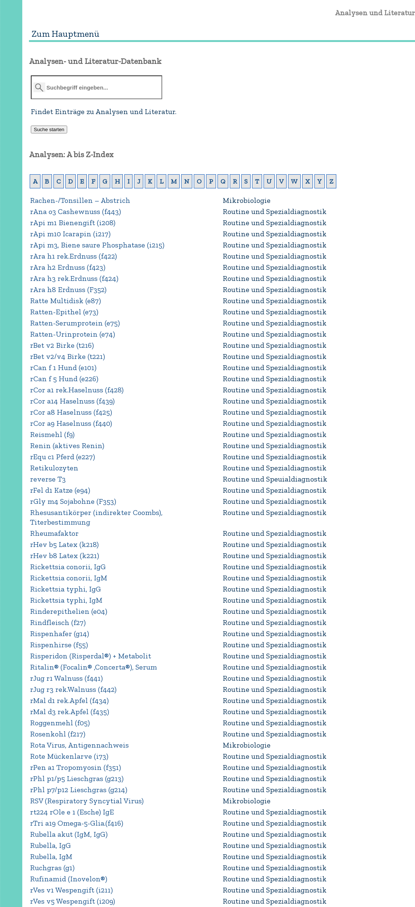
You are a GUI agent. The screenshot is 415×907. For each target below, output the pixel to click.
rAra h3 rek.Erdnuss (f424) (74, 278)
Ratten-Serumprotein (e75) (75, 322)
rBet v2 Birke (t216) (62, 345)
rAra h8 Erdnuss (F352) (68, 289)
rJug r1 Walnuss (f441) (66, 678)
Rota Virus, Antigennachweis (79, 745)
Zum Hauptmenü (65, 33)
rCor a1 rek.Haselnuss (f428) (77, 389)
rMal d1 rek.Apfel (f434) (69, 700)
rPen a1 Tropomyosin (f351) (75, 767)
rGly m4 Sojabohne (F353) (73, 501)
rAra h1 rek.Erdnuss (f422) (73, 256)
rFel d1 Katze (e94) (60, 490)
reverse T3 (48, 478)
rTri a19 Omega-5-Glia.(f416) (76, 823)
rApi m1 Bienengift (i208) (72, 222)
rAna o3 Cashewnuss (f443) (75, 211)
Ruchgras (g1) (52, 867)
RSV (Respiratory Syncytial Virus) (87, 800)
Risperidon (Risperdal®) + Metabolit (90, 655)
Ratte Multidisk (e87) (65, 300)
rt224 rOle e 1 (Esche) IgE (72, 811)
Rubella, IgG (50, 845)
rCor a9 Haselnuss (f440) (71, 423)
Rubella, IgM (51, 856)
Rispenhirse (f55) (59, 644)
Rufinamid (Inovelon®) (68, 878)
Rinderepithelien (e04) (68, 611)
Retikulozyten (54, 467)
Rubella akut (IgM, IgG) (69, 834)
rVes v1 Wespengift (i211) (71, 889)
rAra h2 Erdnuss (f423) (67, 267)
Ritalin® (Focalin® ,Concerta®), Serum (93, 667)
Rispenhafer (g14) (59, 633)
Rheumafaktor (54, 533)
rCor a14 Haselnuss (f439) (72, 400)
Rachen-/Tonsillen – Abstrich (80, 200)
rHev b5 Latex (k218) (64, 544)
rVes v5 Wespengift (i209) (72, 901)
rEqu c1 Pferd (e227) (62, 456)
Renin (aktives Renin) (67, 445)
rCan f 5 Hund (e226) (64, 378)
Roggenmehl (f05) (60, 722)
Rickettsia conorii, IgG (68, 566)
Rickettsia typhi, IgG (65, 588)
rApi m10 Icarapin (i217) (70, 233)
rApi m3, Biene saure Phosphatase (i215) (97, 244)
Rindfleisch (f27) (58, 622)
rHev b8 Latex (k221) (64, 555)
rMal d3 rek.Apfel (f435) (69, 711)
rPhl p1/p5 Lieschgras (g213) (77, 778)
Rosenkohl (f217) (57, 733)
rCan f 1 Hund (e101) (63, 367)
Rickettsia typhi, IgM (66, 600)
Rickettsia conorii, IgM (68, 577)
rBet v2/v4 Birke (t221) (67, 356)
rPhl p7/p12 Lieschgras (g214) (78, 789)
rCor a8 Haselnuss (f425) (71, 412)
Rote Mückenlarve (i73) (69, 756)
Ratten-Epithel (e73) (64, 311)
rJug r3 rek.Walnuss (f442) (73, 689)
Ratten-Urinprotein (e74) (72, 334)
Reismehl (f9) (52, 434)
